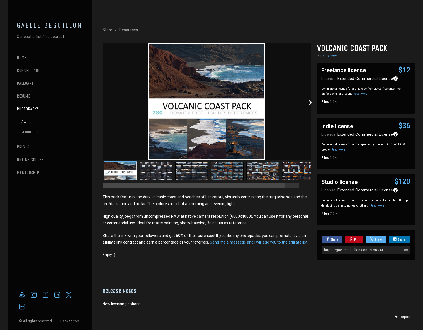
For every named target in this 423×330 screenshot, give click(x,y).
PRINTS (23, 146)
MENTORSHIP (28, 172)
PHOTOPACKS (28, 108)
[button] (402, 317)
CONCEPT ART (28, 70)
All (23, 121)
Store (107, 30)
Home (21, 57)
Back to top (70, 321)
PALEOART (25, 83)
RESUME (23, 96)
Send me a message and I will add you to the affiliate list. (259, 242)
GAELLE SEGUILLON (49, 25)
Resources (29, 132)
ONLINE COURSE (30, 159)
